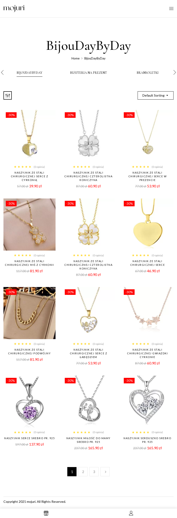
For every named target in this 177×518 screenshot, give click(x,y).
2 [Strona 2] (83, 472)
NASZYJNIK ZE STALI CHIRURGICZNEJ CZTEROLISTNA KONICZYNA (88, 265)
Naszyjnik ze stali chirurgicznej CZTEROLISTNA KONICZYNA (88, 176)
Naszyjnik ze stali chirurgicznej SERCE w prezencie (147, 176)
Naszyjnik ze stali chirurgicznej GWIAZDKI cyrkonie (147, 353)
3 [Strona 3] (94, 472)
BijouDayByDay (29, 73)
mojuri (31, 501)
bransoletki (148, 73)
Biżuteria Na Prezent (88, 73)
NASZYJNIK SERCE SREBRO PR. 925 (29, 438)
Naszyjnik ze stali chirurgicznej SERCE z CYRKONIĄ (29, 176)
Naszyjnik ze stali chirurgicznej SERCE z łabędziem (88, 353)
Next (105, 471)
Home (75, 58)
